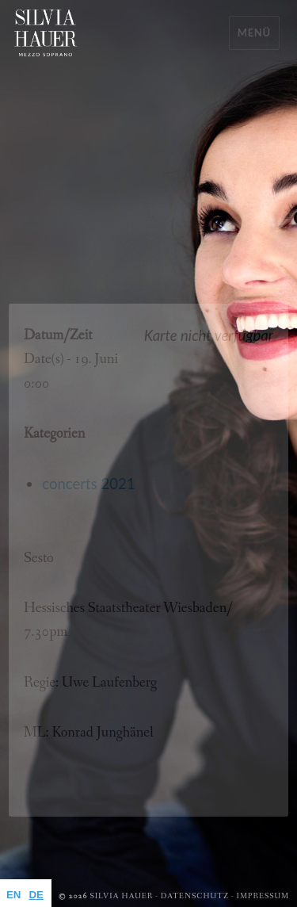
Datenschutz (195, 896)
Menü (254, 32)
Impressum (263, 896)
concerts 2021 (88, 483)
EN (13, 895)
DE (36, 895)
